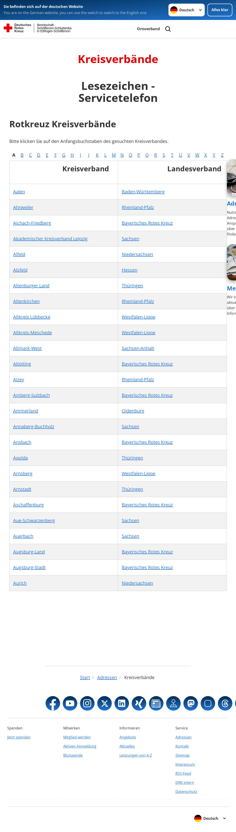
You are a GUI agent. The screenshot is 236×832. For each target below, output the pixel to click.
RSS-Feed (183, 773)
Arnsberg (22, 473)
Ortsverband (148, 28)
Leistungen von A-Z (135, 755)
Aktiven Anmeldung (79, 746)
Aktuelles (127, 746)
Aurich (20, 583)
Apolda (20, 458)
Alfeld (19, 254)
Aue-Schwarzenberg (34, 520)
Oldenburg (133, 411)
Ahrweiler (23, 207)
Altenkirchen (26, 301)
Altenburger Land (31, 285)
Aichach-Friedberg (32, 223)
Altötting (22, 364)
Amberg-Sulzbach (31, 395)
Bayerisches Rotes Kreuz (147, 223)
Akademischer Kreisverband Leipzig (50, 239)
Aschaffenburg (28, 505)
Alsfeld (20, 270)
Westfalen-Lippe (138, 317)
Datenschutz (186, 791)
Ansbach (22, 442)
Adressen (183, 737)
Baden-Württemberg (143, 192)
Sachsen (130, 239)
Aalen (19, 192)
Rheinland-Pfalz (138, 207)
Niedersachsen (137, 254)
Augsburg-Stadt (29, 567)
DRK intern (184, 782)
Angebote (127, 737)
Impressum (185, 764)
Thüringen (132, 285)
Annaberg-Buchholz (33, 426)
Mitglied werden (77, 737)
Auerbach (23, 536)
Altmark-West (27, 348)
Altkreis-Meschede (32, 332)
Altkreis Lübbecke (31, 317)
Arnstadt (22, 489)
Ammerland (25, 411)
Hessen (129, 270)
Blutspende (73, 755)
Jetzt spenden (19, 737)
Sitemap (182, 755)
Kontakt (182, 746)
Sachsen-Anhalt (138, 348)
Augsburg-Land (29, 552)
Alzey (18, 379)
